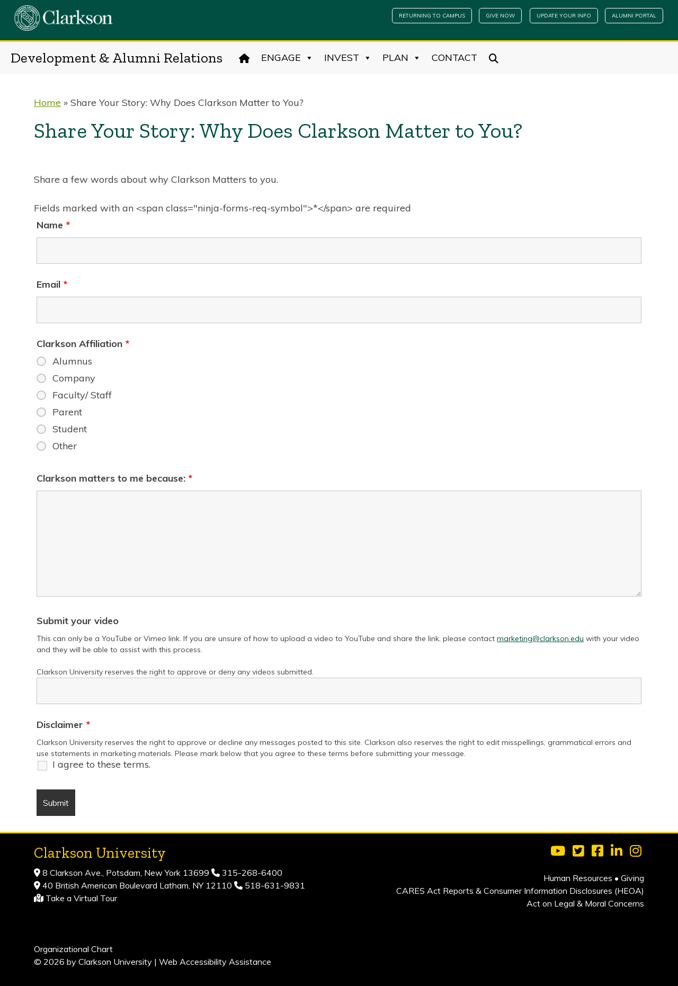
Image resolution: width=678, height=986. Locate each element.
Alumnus (72, 361)
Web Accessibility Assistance (215, 961)
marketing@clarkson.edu (540, 638)
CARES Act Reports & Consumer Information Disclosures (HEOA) (520, 890)
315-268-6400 (251, 872)
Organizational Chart (73, 949)
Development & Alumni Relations (116, 57)
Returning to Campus (432, 15)
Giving (632, 878)
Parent (67, 412)
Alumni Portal (634, 15)
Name (53, 225)
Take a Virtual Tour (81, 898)
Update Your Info (564, 15)
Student (69, 429)
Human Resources (577, 878)
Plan (401, 57)
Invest (348, 57)
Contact (454, 57)
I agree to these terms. (101, 764)
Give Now (500, 15)
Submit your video (78, 621)
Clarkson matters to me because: (114, 478)
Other (64, 446)
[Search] (494, 57)
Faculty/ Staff (82, 395)
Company (73, 378)
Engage (287, 57)
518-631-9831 (274, 885)
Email (52, 284)
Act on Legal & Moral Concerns (585, 903)
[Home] (244, 57)
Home (47, 102)
